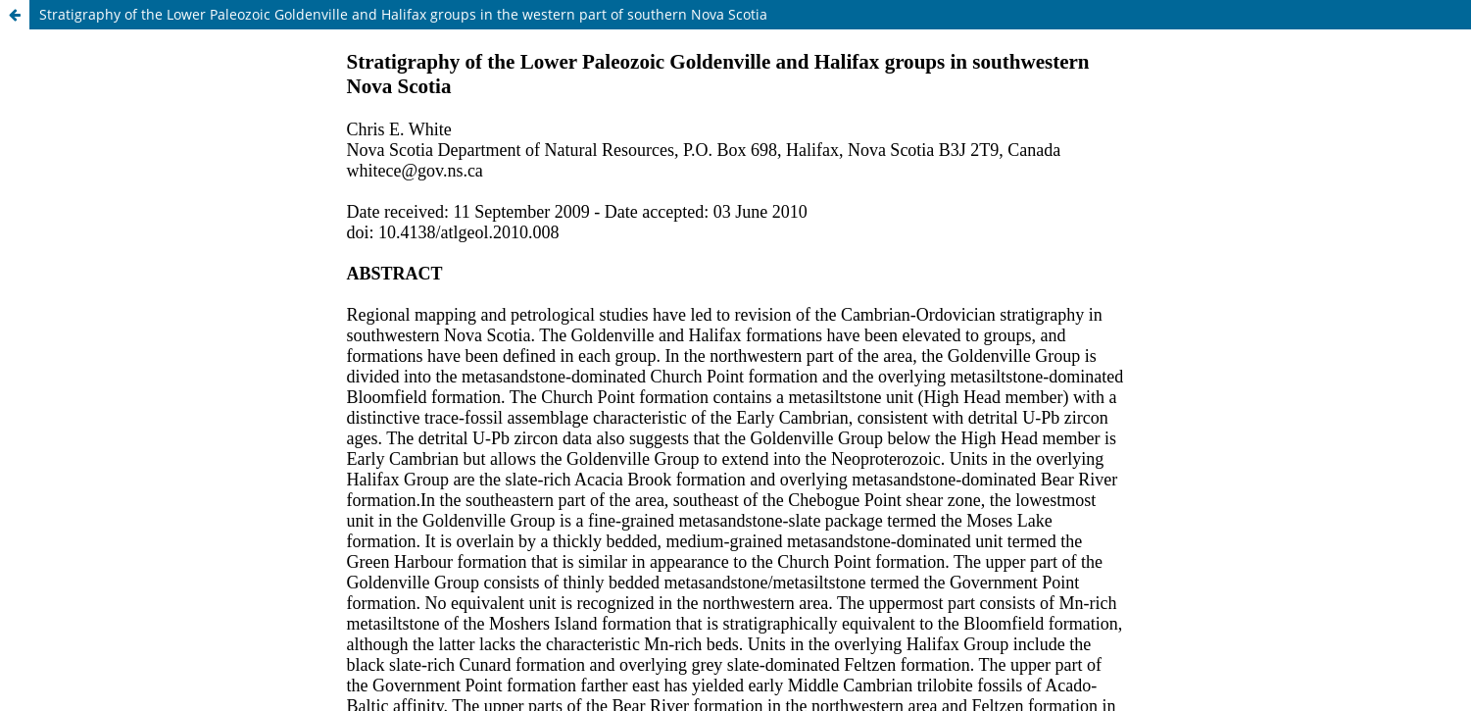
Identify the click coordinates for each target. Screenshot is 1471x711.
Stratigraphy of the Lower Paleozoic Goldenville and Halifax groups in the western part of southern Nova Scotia (403, 14)
